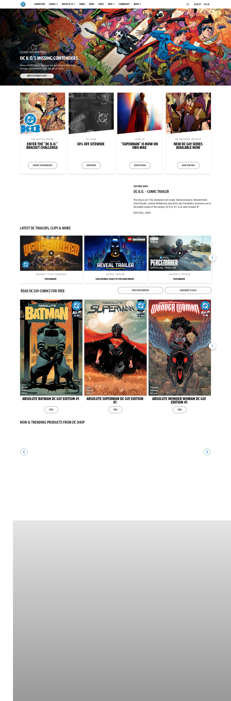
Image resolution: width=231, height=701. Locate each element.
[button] (42, 133)
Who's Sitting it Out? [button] (37, 75)
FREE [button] (51, 409)
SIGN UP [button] (197, 4)
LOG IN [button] (206, 4)
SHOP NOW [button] (91, 165)
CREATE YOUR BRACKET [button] (42, 165)
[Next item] (212, 257)
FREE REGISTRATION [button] (140, 290)
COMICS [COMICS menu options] (52, 4)
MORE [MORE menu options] (136, 4)
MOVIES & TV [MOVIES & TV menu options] (67, 4)
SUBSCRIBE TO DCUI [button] (188, 290)
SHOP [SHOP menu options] (110, 4)
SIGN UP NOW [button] (140, 165)
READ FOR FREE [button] (188, 165)
